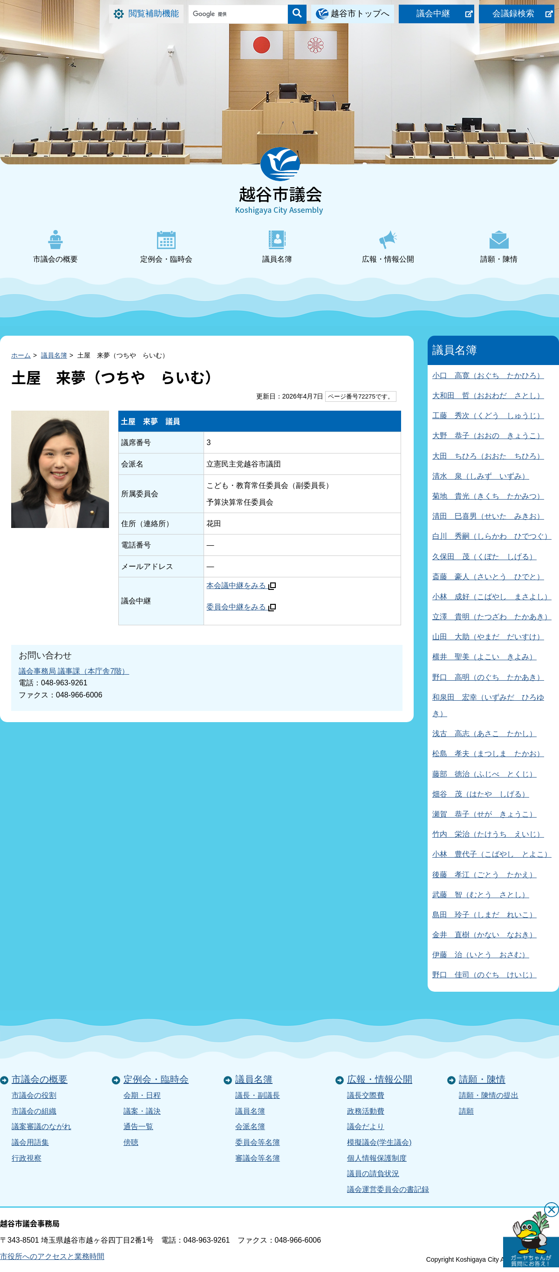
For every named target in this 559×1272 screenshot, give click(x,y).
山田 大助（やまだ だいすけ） (488, 637)
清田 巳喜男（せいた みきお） (488, 516)
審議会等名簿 (257, 1158)
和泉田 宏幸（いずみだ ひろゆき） (488, 705)
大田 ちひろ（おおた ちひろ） (488, 456)
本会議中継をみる (240, 585)
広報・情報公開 (388, 246)
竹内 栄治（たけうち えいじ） (488, 834)
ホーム (21, 355)
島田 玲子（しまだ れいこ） (484, 915)
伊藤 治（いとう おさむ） (480, 955)
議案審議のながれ (41, 1126)
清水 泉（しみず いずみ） (480, 476)
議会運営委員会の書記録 (388, 1189)
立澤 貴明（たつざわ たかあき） (492, 617)
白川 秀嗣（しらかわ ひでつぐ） (492, 536)
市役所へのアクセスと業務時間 (52, 1256)
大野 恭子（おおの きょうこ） (488, 436)
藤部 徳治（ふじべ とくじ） (484, 774)
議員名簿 (277, 246)
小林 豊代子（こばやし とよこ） (492, 854)
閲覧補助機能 (154, 13)
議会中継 (433, 13)
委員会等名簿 (257, 1142)
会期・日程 (142, 1095)
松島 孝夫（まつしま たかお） (488, 754)
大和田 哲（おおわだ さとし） (488, 395)
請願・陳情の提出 (488, 1095)
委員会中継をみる (240, 607)
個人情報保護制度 (377, 1158)
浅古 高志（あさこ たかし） (484, 733)
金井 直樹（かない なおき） (484, 935)
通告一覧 (138, 1126)
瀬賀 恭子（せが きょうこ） (484, 814)
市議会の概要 (55, 246)
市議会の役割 (34, 1095)
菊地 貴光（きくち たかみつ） (488, 496)
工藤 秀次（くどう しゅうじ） (488, 415)
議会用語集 (30, 1142)
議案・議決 (142, 1111)
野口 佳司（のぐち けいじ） (484, 975)
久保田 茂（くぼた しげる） (484, 557)
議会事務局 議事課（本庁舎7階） (74, 671)
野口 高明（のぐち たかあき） (488, 677)
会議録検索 (513, 13)
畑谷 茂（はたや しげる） (480, 794)
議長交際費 (365, 1095)
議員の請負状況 (373, 1173)
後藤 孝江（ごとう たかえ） (484, 875)
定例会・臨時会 (166, 246)
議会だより (365, 1126)
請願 (466, 1111)
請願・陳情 (499, 246)
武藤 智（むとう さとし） (480, 895)
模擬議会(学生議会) (379, 1142)
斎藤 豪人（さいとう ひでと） (488, 577)
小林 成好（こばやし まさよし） (492, 597)
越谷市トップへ (360, 13)
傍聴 (130, 1142)
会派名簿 (250, 1126)
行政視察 (26, 1158)
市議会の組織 (34, 1111)
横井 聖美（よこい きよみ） (484, 657)
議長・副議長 (257, 1095)
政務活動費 (365, 1111)
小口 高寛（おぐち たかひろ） (488, 375)
